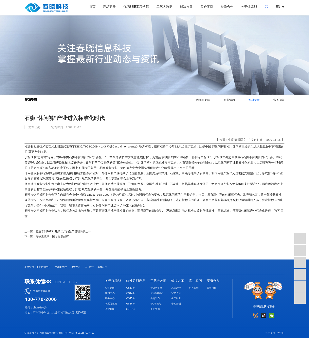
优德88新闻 (203, 99)
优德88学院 (61, 267)
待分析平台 (156, 287)
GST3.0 (130, 287)
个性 (173, 303)
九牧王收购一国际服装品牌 (52, 236)
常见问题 (278, 99)
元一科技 (89, 267)
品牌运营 (176, 287)
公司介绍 (110, 287)
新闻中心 (110, 293)
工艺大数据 (164, 6)
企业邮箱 (110, 309)
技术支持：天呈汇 (274, 332)
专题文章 (254, 99)
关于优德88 (249, 6)
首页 (92, 6)
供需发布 (75, 267)
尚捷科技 (102, 267)
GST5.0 (130, 298)
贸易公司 (176, 293)
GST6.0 (130, 303)
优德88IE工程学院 (136, 6)
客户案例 (206, 6)
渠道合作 (227, 6)
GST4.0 (130, 293)
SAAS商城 (155, 303)
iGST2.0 (130, 309)
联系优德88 (111, 303)
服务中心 (110, 298)
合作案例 (194, 287)
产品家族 (109, 6)
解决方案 (186, 6)
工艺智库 (155, 309)
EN (280, 6)
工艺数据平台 (43, 267)
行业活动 (229, 99)
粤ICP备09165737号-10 (81, 332)
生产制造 (176, 298)
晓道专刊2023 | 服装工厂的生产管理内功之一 (63, 231)
